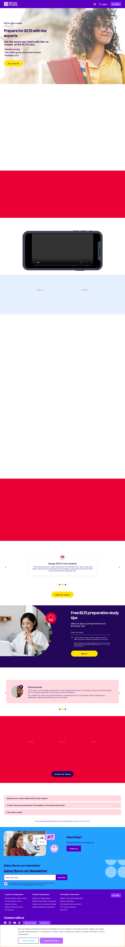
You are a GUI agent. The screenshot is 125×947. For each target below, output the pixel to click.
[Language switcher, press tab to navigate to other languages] (104, 4)
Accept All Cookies (51, 940)
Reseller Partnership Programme (44, 901)
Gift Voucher (9, 910)
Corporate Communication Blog (44, 904)
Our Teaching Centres (68, 907)
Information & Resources (69, 894)
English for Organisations (41, 898)
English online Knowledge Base (71, 898)
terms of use (104, 644)
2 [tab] (62, 585)
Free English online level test (70, 904)
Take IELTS (64, 910)
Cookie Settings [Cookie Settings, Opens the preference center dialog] (28, 940)
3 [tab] (65, 584)
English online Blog (67, 901)
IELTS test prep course (13, 901)
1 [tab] (59, 584)
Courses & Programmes (14, 894)
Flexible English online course (16, 898)
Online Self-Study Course (14, 907)
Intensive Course (11, 904)
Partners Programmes (40, 894)
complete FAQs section (81, 821)
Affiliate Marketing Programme (43, 907)
